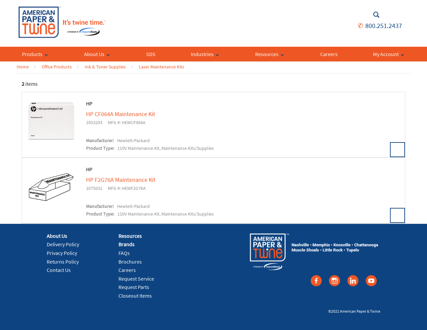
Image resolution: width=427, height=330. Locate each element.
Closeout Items (135, 295)
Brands (126, 244)
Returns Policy (63, 261)
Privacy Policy (62, 253)
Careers (127, 270)
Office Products (57, 67)
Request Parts (133, 287)
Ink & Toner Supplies (105, 67)
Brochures (130, 261)
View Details (397, 149)
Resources (130, 236)
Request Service (136, 278)
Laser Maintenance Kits (161, 67)
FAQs (124, 253)
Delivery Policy (63, 244)
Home (23, 67)
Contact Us (59, 270)
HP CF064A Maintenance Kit (120, 114)
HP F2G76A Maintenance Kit (120, 180)
